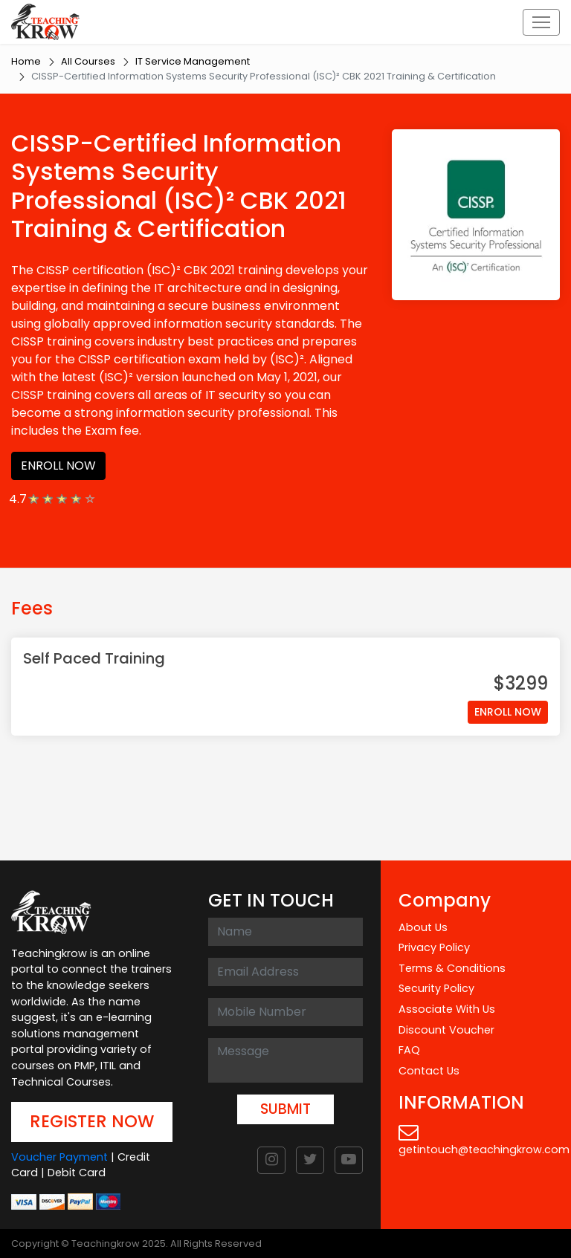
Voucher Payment (59, 1157)
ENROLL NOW (58, 465)
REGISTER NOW (92, 1121)
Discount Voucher (446, 1029)
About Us (423, 927)
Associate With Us (447, 1009)
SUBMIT (285, 1109)
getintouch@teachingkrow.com (484, 1139)
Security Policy (436, 988)
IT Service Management (192, 61)
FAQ (409, 1050)
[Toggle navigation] (541, 22)
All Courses (88, 61)
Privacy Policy (434, 947)
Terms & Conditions (452, 968)
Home (26, 61)
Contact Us (429, 1070)
